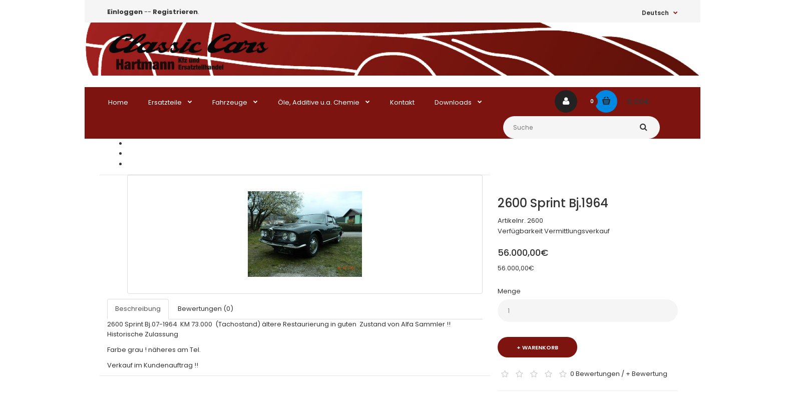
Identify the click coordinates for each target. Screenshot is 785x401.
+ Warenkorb (537, 347)
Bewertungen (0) (205, 308)
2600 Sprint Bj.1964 (156, 164)
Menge (509, 291)
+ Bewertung (646, 373)
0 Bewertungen (595, 373)
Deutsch (655, 13)
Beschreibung (138, 308)
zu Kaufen (143, 153)
